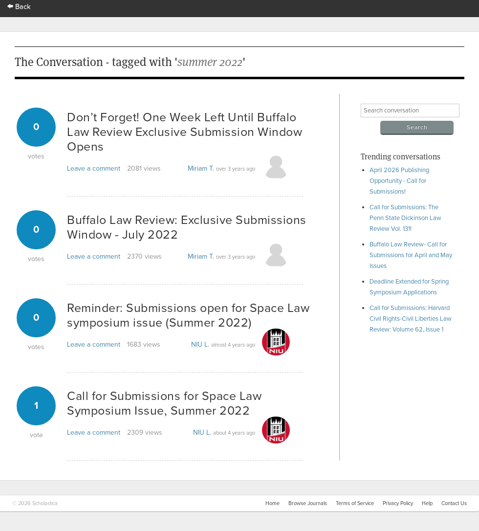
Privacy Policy (398, 503)
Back (19, 6)
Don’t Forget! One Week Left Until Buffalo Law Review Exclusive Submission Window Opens (184, 132)
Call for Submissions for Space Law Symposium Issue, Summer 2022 (164, 403)
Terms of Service (355, 503)
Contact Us (454, 503)
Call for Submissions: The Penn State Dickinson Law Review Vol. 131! (405, 218)
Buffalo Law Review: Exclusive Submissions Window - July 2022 (186, 227)
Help (427, 503)
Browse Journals (307, 503)
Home (272, 503)
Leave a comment (93, 168)
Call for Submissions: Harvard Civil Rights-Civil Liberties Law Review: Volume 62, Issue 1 (411, 318)
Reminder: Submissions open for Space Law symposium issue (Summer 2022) (188, 315)
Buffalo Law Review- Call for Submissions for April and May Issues (411, 255)
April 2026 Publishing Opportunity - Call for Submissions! (399, 181)
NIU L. (200, 344)
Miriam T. (201, 168)
